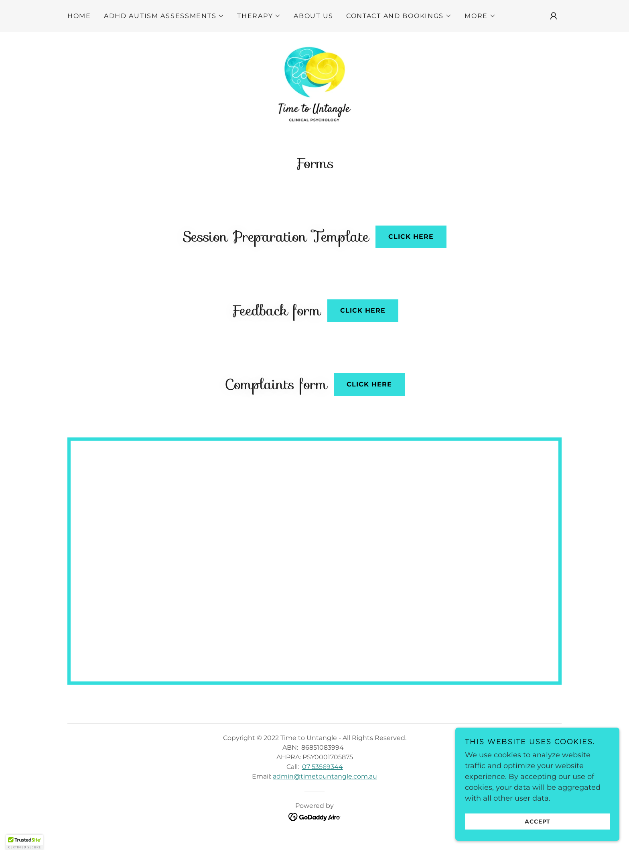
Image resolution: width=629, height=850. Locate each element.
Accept (539, 821)
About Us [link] (313, 16)
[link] (314, 86)
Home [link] (79, 16)
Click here (411, 243)
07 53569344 (322, 773)
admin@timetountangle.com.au (325, 782)
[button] (164, 16)
